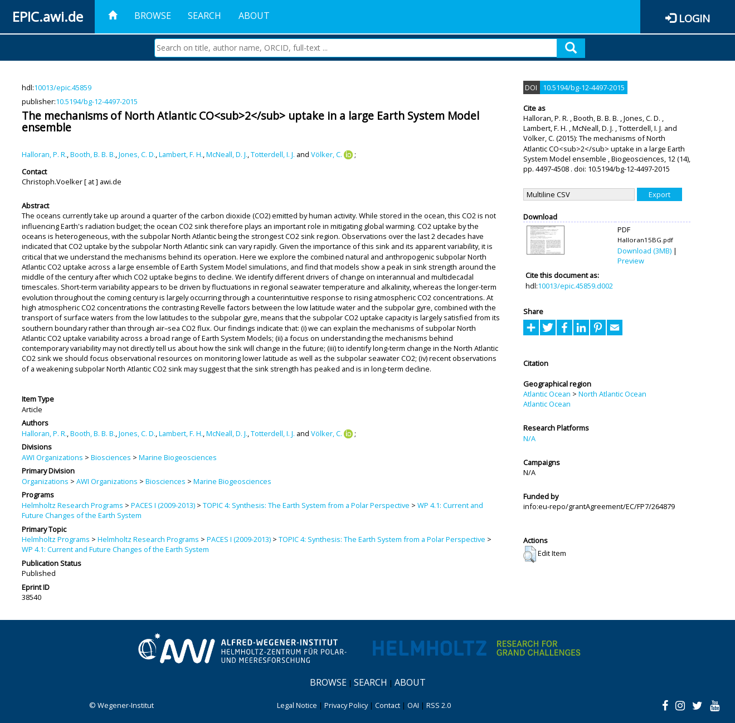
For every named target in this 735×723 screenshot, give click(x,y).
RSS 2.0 (438, 705)
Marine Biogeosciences (178, 457)
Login (694, 18)
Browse (152, 15)
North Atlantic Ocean (612, 394)
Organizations (45, 481)
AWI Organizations (52, 457)
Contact (387, 705)
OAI (413, 705)
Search (204, 15)
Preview (630, 261)
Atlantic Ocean (547, 394)
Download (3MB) (644, 251)
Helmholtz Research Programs (72, 505)
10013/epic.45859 (62, 87)
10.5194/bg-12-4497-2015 (97, 101)
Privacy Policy (346, 705)
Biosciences (111, 457)
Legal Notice (297, 705)
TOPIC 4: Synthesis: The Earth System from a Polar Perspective (306, 505)
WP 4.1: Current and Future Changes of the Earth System (115, 549)
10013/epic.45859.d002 (575, 286)
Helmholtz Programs (56, 539)
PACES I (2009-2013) (163, 505)
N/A (529, 438)
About (254, 15)
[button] (529, 554)
